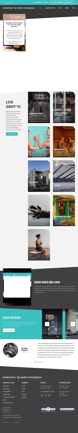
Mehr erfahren (12, 134)
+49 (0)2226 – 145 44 (40, 2)
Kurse (60, 8)
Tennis (4, 399)
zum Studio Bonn (8, 2)
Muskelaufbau (7, 391)
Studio (67, 8)
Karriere (24, 393)
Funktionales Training (9, 396)
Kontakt (24, 396)
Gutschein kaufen (8, 402)
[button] (47, 324)
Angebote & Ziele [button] (50, 8)
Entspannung (6, 393)
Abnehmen (6, 385)
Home (40, 8)
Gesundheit (6, 388)
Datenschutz (16, 421)
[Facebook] (45, 394)
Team (73, 8)
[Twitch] (49, 394)
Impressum (6, 421)
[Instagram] (42, 394)
